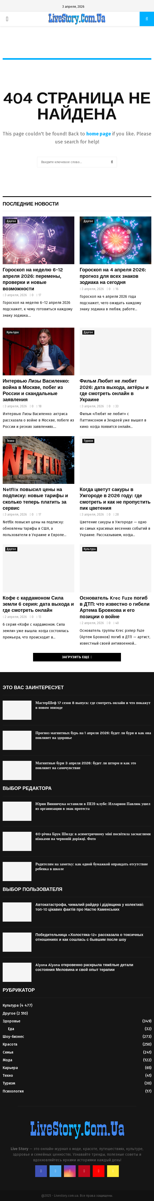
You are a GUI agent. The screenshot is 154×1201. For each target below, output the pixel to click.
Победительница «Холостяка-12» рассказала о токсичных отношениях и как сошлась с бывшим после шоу (89, 937)
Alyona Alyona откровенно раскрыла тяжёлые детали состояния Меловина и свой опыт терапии (84, 967)
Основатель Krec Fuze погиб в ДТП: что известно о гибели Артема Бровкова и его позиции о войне (114, 607)
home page (98, 134)
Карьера (10, 1068)
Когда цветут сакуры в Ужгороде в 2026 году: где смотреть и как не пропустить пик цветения (115, 499)
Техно (10, 441)
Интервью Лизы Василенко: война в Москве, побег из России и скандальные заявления (36, 390)
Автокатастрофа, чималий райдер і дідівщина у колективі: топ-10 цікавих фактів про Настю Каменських (89, 907)
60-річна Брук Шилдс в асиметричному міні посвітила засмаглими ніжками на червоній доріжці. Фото (93, 836)
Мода (7, 1060)
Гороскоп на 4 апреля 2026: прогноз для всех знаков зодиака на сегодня (113, 276)
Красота (10, 1044)
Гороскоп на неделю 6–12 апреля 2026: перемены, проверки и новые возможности (33, 279)
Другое (11, 221)
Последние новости (31, 204)
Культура (13, 332)
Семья (8, 1052)
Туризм (88, 441)
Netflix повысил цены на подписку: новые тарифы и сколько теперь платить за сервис (35, 499)
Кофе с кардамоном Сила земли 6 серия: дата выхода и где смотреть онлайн (38, 604)
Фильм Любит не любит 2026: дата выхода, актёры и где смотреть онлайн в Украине (114, 390)
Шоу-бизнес (13, 1036)
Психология (13, 1091)
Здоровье (11, 1021)
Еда (11, 1029)
